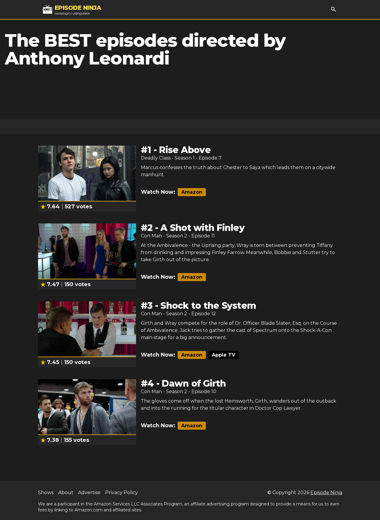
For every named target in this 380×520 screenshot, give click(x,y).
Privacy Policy (121, 492)
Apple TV (223, 355)
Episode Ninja (326, 492)
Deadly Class (156, 158)
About (65, 492)
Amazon (191, 192)
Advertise (89, 492)
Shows (45, 492)
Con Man (151, 236)
